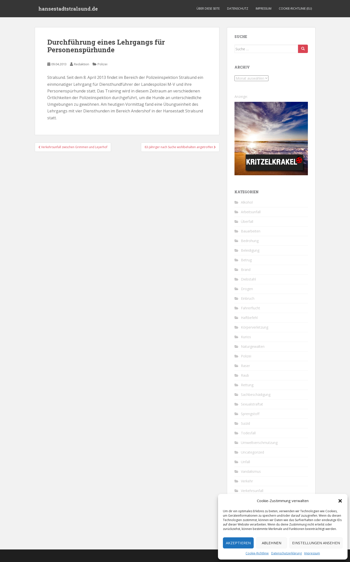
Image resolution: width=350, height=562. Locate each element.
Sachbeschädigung (255, 394)
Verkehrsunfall (252, 490)
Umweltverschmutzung (259, 442)
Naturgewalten (253, 346)
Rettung (247, 385)
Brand (245, 269)
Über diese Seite (208, 8)
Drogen (247, 288)
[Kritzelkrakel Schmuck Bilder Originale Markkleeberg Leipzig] (271, 138)
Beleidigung (250, 250)
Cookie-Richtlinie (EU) (295, 8)
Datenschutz (237, 8)
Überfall (247, 221)
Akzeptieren (238, 542)
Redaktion (81, 64)
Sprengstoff (250, 413)
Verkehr (247, 481)
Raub (245, 375)
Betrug (246, 260)
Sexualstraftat (252, 404)
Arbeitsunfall (251, 212)
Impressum (312, 553)
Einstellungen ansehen (316, 542)
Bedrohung (250, 240)
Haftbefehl (249, 317)
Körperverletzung (254, 327)
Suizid (245, 423)
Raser (245, 365)
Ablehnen (271, 542)
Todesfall (248, 433)
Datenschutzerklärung (286, 553)
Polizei (102, 64)
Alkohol (247, 202)
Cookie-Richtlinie (257, 553)
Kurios (246, 336)
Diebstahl (248, 279)
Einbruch (247, 298)
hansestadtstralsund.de (68, 8)
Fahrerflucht (250, 308)
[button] (340, 500)
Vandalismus (251, 471)
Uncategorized (252, 452)
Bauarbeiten (250, 231)
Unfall (245, 461)
